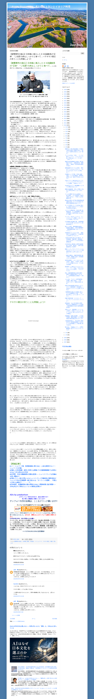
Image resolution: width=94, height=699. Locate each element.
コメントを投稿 (16, 615)
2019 (65, 105)
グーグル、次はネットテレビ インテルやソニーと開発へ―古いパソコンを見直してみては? (74, 218)
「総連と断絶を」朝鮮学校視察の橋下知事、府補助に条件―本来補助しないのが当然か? (74, 257)
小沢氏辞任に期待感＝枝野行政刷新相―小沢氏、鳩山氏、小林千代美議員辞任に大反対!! (74, 245)
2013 (65, 118)
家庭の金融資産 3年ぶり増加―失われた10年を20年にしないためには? (74, 190)
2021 (65, 100)
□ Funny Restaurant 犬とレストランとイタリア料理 (40, 6)
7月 (66, 138)
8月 (66, 136)
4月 (66, 144)
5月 (66, 142)
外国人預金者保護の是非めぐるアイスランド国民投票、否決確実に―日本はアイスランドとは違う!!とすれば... (74, 287)
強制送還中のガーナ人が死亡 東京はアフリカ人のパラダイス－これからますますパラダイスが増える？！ (74, 170)
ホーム (33, 618)
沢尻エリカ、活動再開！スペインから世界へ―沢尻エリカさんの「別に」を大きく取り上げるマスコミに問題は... (74, 311)
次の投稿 (12, 618)
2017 (65, 109)
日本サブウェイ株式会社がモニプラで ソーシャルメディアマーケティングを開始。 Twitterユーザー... (74, 182)
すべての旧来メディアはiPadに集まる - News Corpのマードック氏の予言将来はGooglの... (74, 207)
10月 (66, 131)
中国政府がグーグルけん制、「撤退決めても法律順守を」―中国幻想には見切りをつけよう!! (74, 234)
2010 (65, 125)
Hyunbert (16, 584)
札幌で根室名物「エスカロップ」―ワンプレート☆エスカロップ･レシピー (74, 300)
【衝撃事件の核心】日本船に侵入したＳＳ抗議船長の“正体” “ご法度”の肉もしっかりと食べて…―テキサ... (74, 294)
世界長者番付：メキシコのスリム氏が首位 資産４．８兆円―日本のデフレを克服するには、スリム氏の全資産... (74, 262)
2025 (65, 91)
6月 (66, 140)
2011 (65, 123)
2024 (65, 94)
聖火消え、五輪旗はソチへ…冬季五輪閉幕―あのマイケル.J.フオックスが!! (74, 328)
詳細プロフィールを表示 (68, 83)
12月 (66, 127)
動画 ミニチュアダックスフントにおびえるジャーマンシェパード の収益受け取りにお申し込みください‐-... (74, 251)
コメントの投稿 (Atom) (18, 621)
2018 (65, 107)
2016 (65, 111)
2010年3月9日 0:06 (18, 612)
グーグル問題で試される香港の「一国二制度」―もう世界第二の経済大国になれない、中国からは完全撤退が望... (74, 196)
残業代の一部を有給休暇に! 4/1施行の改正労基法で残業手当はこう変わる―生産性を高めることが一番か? (74, 151)
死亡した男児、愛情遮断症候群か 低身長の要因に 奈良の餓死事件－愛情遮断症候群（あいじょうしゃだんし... (74, 228)
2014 (65, 116)
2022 (65, 98)
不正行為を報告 (66, 346)
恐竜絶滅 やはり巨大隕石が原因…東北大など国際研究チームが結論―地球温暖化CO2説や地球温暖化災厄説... (74, 305)
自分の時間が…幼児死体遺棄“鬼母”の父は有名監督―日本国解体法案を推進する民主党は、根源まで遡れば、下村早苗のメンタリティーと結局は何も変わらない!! (37, 668)
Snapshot (64, 359)
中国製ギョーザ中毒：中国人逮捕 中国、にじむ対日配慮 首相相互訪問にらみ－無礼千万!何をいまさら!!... (74, 176)
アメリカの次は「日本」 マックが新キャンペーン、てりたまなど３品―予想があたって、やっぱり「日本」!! (74, 157)
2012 (65, 120)
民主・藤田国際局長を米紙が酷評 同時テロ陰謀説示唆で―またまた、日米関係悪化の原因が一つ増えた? (74, 275)
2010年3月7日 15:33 (19, 564)
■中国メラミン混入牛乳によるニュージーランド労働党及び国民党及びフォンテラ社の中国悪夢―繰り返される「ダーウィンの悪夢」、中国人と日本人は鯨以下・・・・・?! (33, 480)
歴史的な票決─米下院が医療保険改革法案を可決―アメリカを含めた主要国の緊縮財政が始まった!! (74, 202)
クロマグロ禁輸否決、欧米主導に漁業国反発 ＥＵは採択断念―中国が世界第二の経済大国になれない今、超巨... (74, 212)
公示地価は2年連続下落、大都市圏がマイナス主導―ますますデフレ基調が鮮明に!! (74, 223)
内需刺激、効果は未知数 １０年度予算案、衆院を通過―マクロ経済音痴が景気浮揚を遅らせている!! (74, 317)
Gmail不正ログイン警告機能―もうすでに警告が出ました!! (74, 186)
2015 (65, 114)
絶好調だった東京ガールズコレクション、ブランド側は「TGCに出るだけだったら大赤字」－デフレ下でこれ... (74, 268)
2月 (66, 332)
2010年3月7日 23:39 (19, 596)
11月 (66, 129)
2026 (65, 89)
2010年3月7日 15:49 (19, 579)
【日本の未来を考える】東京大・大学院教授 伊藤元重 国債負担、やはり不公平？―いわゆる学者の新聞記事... (74, 239)
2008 (65, 340)
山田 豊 (16, 569)
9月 (66, 133)
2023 (65, 96)
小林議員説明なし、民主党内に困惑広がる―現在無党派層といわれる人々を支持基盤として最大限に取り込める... (74, 323)
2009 (65, 337)
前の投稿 (54, 618)
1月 (66, 334)
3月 (66, 147)
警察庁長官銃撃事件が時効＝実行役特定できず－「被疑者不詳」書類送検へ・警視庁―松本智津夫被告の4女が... (74, 163)
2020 (65, 103)
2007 (65, 342)
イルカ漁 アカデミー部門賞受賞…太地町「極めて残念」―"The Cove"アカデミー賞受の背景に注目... (74, 281)
